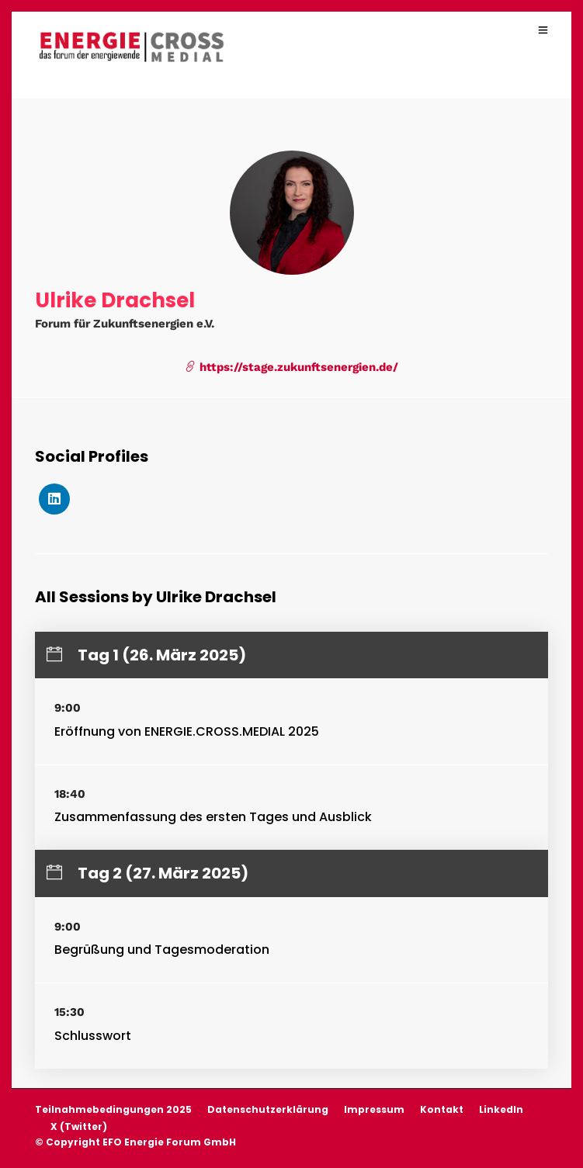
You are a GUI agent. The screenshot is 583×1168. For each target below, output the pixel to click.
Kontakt (441, 1109)
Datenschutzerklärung (267, 1109)
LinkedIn (501, 1109)
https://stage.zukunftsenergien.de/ (291, 367)
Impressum (374, 1109)
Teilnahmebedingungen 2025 (113, 1109)
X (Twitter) (78, 1126)
